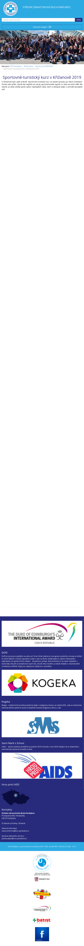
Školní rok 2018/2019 (44, 66)
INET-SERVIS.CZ (60, 846)
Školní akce (28, 66)
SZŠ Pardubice (16, 66)
